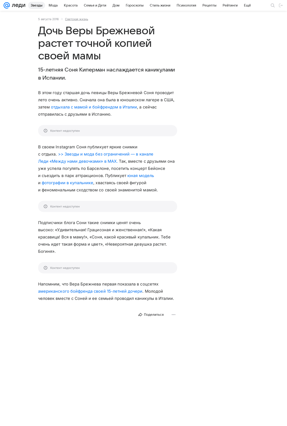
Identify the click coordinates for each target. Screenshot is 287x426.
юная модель (140, 175)
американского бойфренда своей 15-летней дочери (90, 291)
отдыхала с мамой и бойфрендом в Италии (94, 107)
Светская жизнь (76, 19)
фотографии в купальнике (67, 182)
